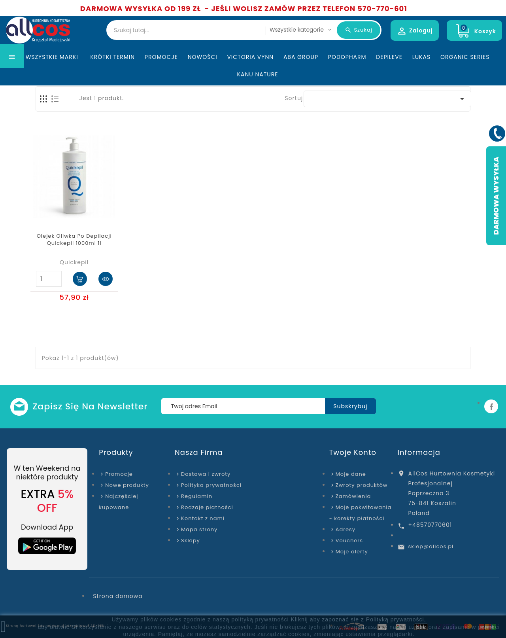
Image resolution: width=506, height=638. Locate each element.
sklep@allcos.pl (431, 546)
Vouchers (349, 540)
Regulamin (196, 496)
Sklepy (190, 540)
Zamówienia (353, 496)
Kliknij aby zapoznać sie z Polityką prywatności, (358, 619)
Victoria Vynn (250, 73)
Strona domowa (117, 596)
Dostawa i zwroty (205, 474)
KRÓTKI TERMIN (112, 73)
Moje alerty (352, 551)
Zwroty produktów (362, 485)
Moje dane (351, 474)
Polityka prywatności (211, 485)
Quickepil (74, 262)
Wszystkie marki (53, 73)
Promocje (161, 73)
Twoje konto (352, 452)
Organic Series (464, 73)
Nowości (202, 73)
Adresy (346, 529)
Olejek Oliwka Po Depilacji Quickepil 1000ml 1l (74, 240)
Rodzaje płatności (207, 507)
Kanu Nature (257, 90)
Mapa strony (199, 529)
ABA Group (300, 73)
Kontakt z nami (203, 518)
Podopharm (347, 73)
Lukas (421, 73)
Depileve (389, 73)
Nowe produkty (127, 485)
